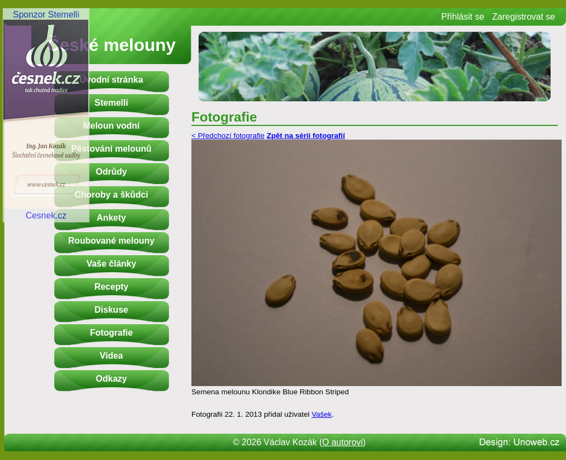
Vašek (322, 414)
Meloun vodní (111, 125)
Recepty (111, 286)
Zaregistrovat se (523, 16)
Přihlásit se (463, 16)
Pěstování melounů (111, 148)
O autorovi (342, 442)
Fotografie (111, 332)
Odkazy (111, 378)
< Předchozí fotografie (227, 135)
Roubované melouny (111, 240)
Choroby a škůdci (111, 194)
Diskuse (111, 309)
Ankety (111, 217)
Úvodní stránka (111, 79)
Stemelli (111, 102)
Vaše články (112, 263)
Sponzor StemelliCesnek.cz (46, 115)
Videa (111, 355)
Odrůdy (111, 171)
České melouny (111, 45)
